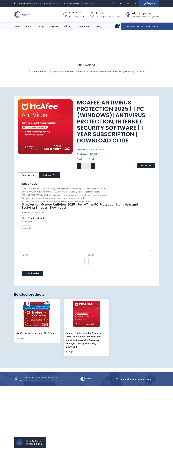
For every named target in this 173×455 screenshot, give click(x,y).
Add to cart (146, 165)
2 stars (25, 225)
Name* (25, 255)
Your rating (27, 221)
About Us (57, 407)
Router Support (84, 415)
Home (17, 26)
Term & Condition (61, 424)
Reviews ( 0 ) (49, 175)
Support (54, 26)
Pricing (67, 26)
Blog (99, 26)
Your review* (27, 228)
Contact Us (58, 411)
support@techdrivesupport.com (80, 3)
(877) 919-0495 (76, 16)
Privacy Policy (59, 420)
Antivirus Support (85, 407)
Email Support (84, 424)
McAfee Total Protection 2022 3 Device (36, 333)
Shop (41, 26)
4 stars (29, 225)
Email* (91, 255)
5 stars (30, 225)
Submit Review (32, 273)
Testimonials (83, 26)
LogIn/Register (149, 3)
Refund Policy (59, 428)
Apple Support (84, 428)
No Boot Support (85, 433)
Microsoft (107, 411)
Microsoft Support (86, 420)
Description (28, 175)
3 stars (27, 225)
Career (56, 415)
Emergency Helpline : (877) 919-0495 (142, 26)
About (29, 26)
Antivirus (44, 71)
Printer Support (84, 411)
